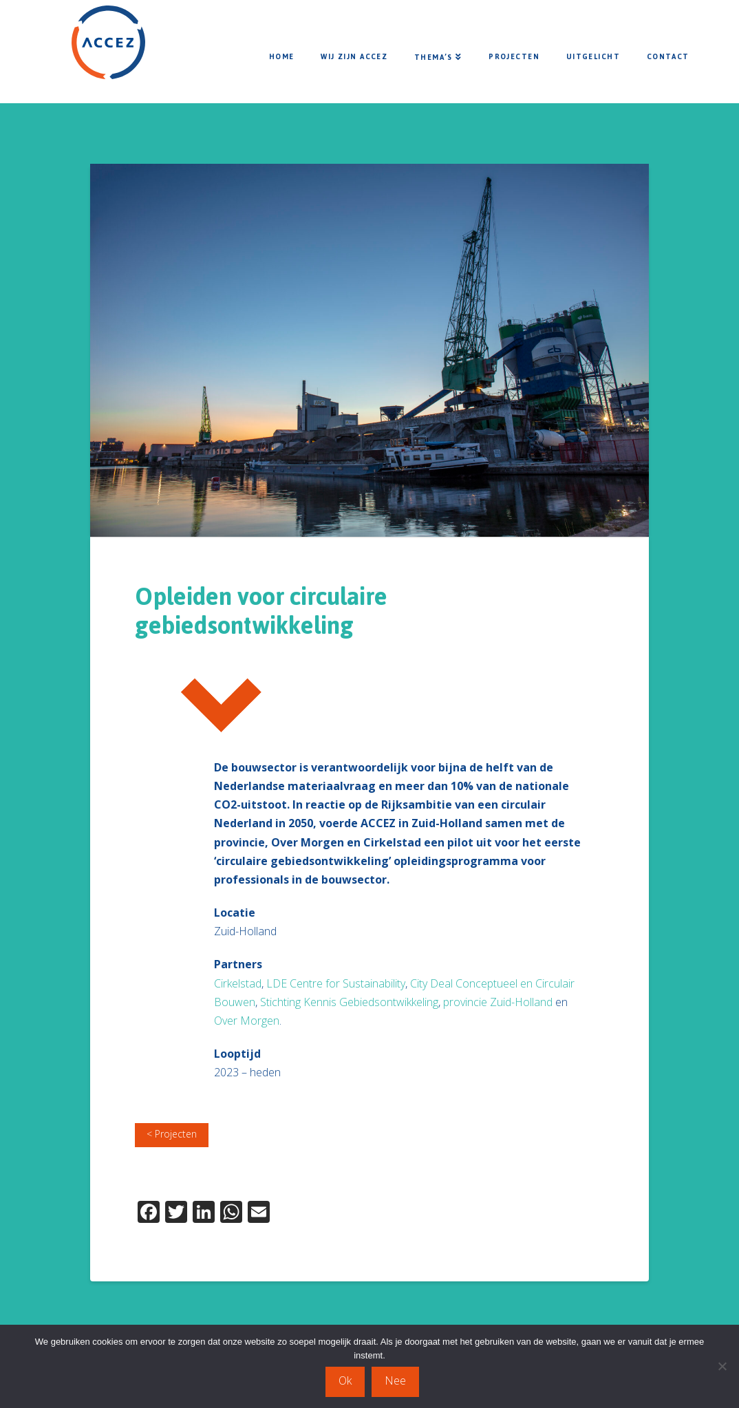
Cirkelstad (237, 983)
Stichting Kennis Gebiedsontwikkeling (349, 1002)
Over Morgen (246, 1020)
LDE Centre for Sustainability (335, 983)
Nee (396, 1380)
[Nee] (722, 1367)
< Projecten (172, 1133)
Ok (345, 1380)
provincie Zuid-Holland (498, 1002)
